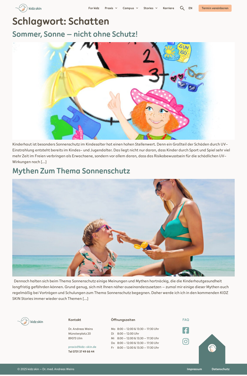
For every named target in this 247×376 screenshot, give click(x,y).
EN (190, 8)
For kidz (94, 8)
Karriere (168, 8)
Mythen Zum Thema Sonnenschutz (71, 172)
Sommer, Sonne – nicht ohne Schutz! (75, 36)
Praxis (111, 8)
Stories (150, 8)
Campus (130, 8)
